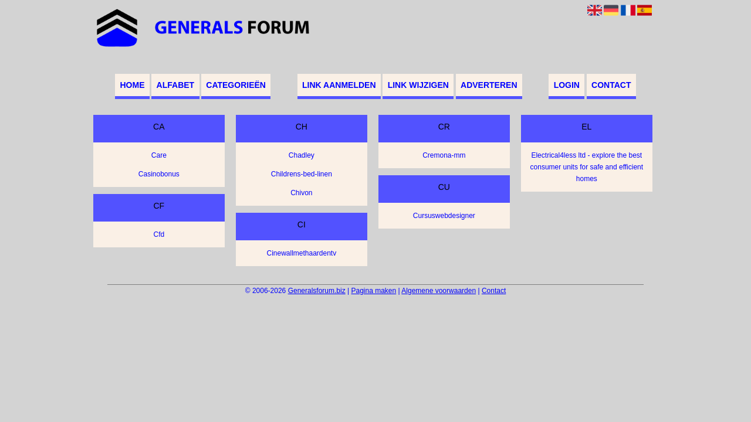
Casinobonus (159, 174)
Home (132, 85)
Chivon (301, 193)
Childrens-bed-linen (301, 174)
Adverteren (489, 85)
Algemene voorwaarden (438, 291)
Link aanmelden (339, 85)
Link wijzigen (418, 85)
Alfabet (176, 85)
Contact (611, 85)
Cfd (158, 234)
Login (567, 85)
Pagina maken (373, 291)
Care (159, 155)
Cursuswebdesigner (444, 216)
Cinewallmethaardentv (301, 253)
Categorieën (236, 85)
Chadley (301, 155)
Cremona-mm (443, 155)
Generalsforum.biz (317, 291)
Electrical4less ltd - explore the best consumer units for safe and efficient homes (587, 167)
